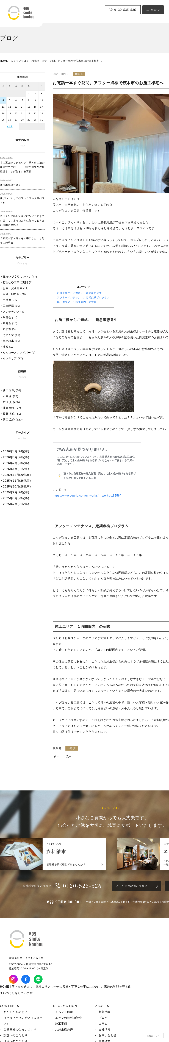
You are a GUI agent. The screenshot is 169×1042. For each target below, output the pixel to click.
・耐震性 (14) (8, 317)
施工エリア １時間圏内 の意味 (76, 301)
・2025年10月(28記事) (15, 486)
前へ (56, 756)
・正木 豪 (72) (9, 396)
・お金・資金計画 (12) (14, 288)
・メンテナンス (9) (12, 311)
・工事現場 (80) (10, 305)
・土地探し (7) (9, 299)
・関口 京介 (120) (11, 419)
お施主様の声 (64, 1029)
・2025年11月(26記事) (15, 480)
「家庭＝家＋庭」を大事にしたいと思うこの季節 (22, 238)
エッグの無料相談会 (68, 1017)
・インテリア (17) (11, 358)
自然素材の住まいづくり (20, 1029)
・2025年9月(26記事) (14, 492)
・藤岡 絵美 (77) (10, 407)
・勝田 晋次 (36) (10, 390)
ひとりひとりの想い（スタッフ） (23, 1020)
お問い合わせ (108, 1035)
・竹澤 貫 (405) (10, 401)
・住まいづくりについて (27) (18, 276)
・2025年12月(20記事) (15, 474)
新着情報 (104, 1011)
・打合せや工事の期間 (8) (16, 282)
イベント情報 (64, 1011)
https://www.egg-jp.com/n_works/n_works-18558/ (87, 495)
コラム (103, 1023)
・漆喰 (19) (7, 346)
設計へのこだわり (15, 1035)
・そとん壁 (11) (10, 334)
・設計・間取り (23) (13, 294)
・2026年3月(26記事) (14, 457)
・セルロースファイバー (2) (17, 352)
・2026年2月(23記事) (14, 463)
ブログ (103, 1017)
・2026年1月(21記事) (14, 468)
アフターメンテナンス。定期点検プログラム (83, 297)
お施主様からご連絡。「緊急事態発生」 (80, 292)
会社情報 (104, 1029)
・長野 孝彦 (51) (10, 413)
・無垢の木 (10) (10, 340)
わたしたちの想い (15, 1011)
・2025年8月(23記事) (14, 498)
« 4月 (10, 126)
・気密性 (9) (8, 329)
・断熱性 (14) (8, 323)
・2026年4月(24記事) (14, 451)
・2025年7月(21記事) (14, 504)
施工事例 (61, 1023)
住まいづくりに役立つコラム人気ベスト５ (22, 198)
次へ (69, 756)
